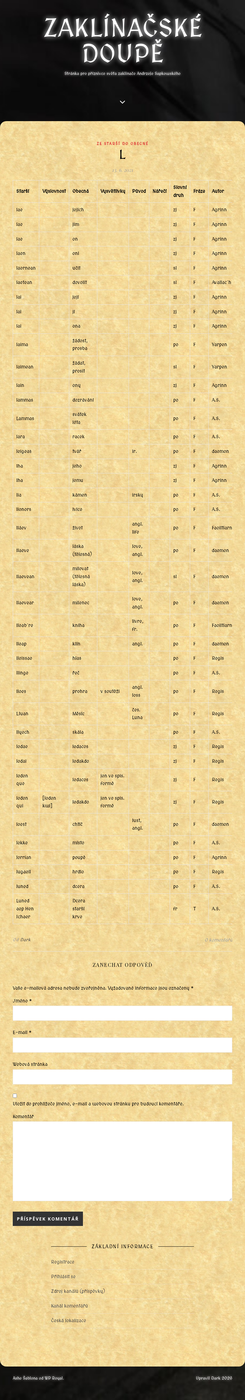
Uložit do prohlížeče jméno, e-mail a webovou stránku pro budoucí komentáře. (98, 1104)
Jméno (22, 1001)
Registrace (62, 1262)
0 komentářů (218, 940)
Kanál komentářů (69, 1306)
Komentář (23, 1116)
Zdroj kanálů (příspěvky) (78, 1291)
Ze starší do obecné (122, 144)
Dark (25, 940)
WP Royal (54, 1378)
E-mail (22, 1032)
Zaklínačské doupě (122, 41)
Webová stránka (30, 1064)
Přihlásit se (63, 1277)
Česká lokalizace (68, 1320)
